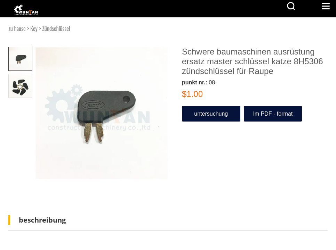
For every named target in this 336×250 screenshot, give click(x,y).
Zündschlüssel (56, 28)
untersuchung (211, 114)
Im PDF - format (273, 114)
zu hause (17, 28)
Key (34, 28)
